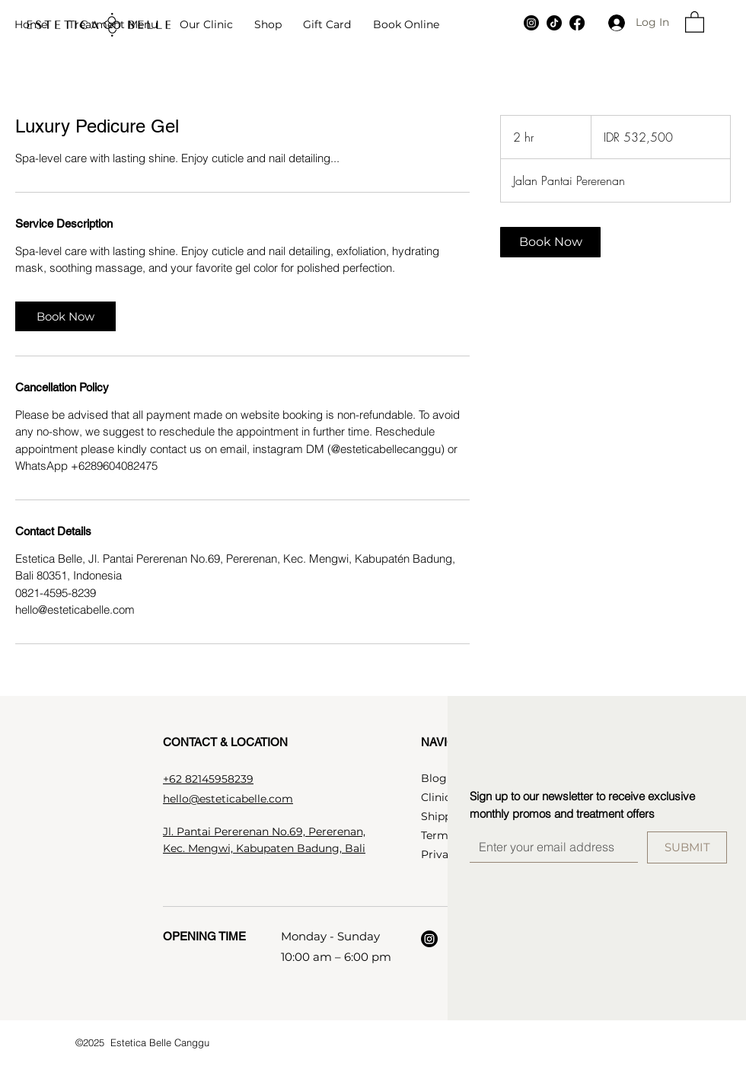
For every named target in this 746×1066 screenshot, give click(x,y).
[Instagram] (531, 22)
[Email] (549, 846)
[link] (65, 316)
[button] (113, 25)
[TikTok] (554, 22)
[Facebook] (577, 22)
